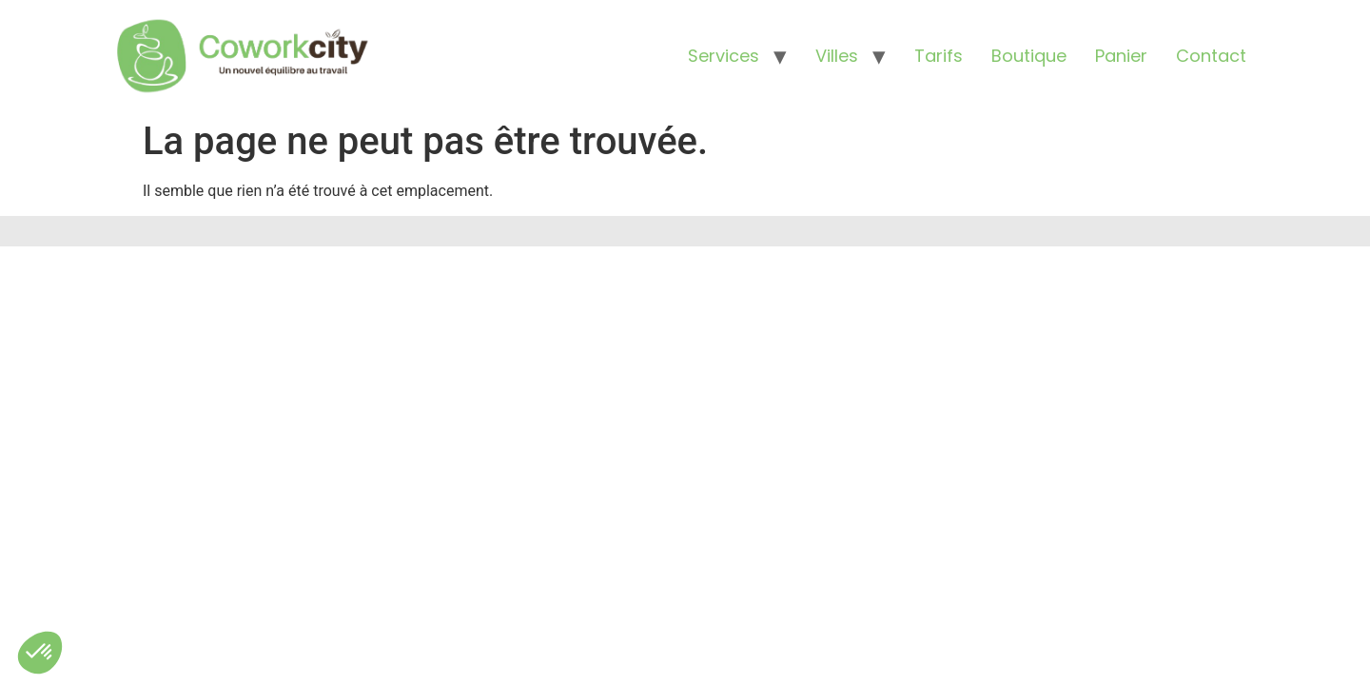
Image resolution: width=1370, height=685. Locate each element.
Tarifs (938, 56)
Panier (1121, 56)
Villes (836, 56)
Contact (1211, 56)
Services (723, 56)
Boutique (1029, 56)
